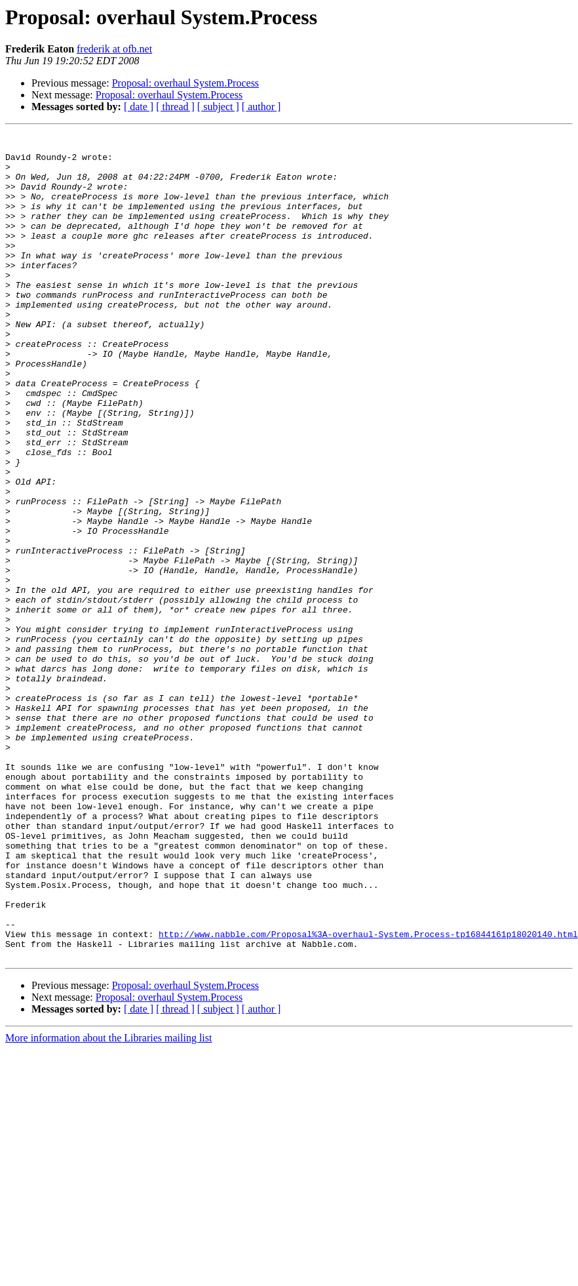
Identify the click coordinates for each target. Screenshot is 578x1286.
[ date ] (138, 106)
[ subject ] (218, 106)
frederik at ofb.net (114, 48)
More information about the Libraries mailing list (108, 1203)
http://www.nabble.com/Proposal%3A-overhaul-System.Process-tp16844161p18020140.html (368, 1095)
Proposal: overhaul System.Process (185, 83)
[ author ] (261, 106)
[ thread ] (175, 106)
